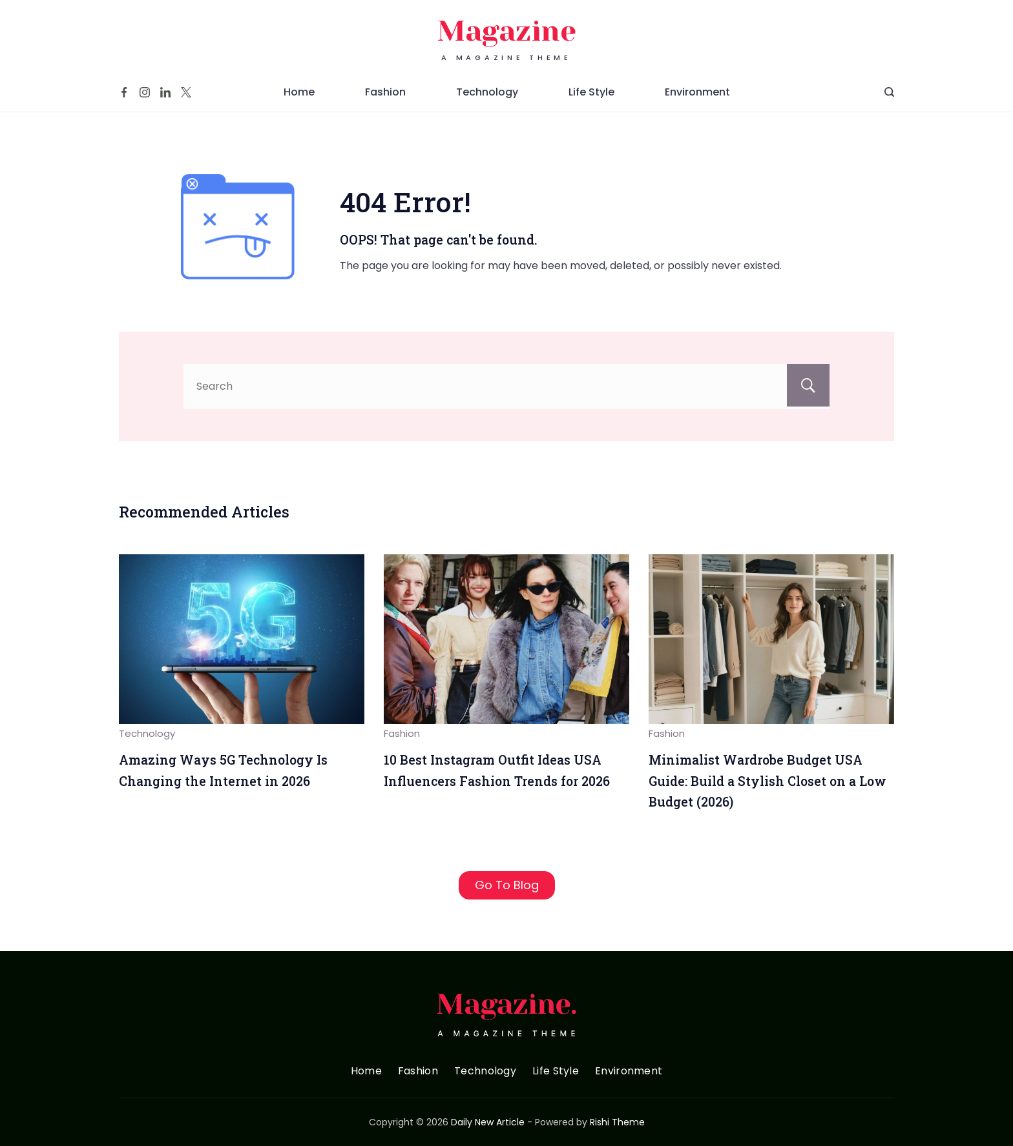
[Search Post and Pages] (889, 92)
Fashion (385, 92)
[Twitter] (186, 92)
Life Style (591, 92)
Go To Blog (507, 885)
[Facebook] (124, 92)
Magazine (506, 31)
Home (299, 92)
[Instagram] (145, 92)
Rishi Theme (617, 1122)
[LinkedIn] (165, 92)
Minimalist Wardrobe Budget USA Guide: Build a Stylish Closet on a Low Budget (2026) (767, 781)
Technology (487, 92)
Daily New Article (488, 1122)
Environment (697, 92)
